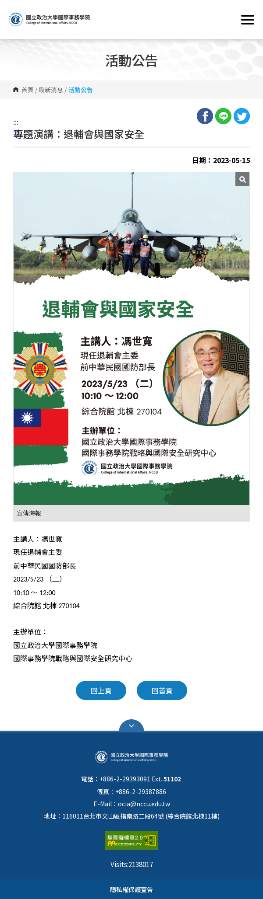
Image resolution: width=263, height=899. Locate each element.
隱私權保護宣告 (131, 889)
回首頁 (162, 690)
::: (15, 121)
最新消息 (51, 89)
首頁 (27, 89)
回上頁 (101, 690)
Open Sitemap (131, 725)
